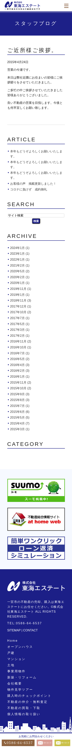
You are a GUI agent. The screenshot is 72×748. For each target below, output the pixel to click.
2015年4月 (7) (20, 423)
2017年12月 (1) (20, 306)
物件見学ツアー (20, 689)
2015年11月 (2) (20, 382)
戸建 (11, 652)
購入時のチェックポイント (29, 695)
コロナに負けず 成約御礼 (28, 189)
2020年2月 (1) (20, 277)
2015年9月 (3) (20, 394)
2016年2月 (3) (20, 370)
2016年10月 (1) (20, 347)
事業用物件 (16, 671)
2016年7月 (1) (20, 353)
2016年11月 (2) (20, 341)
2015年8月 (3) (20, 400)
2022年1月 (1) (20, 259)
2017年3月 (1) (20, 329)
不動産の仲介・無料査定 (27, 701)
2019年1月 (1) (20, 294)
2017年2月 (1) (20, 335)
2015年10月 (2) (20, 388)
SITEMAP (14, 630)
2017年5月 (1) (20, 324)
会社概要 (14, 683)
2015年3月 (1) (20, 429)
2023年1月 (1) (20, 253)
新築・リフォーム (22, 677)
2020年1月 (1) (20, 283)
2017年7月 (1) (20, 318)
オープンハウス (20, 646)
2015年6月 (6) (20, 411)
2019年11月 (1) (20, 288)
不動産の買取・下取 (24, 708)
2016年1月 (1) (20, 376)
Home (12, 640)
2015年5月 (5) (20, 417)
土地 (11, 665)
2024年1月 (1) (20, 248)
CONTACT (30, 630)
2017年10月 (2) (20, 312)
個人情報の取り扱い (24, 714)
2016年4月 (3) (20, 365)
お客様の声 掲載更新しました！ (33, 183)
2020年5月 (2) (20, 271)
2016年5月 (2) (20, 359)
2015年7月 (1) (20, 405)
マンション (16, 659)
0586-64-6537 (29, 623)
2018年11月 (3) (20, 300)
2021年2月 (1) (20, 265)
